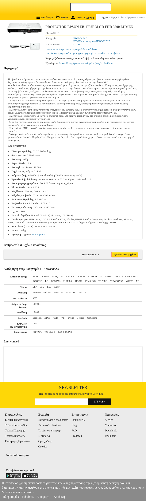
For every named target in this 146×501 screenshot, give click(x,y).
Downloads (111, 430)
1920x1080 (71, 292)
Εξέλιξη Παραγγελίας (16, 419)
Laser (57, 286)
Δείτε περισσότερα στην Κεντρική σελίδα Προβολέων (72, 49)
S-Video (80, 318)
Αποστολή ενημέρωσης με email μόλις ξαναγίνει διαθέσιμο (86, 63)
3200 (35, 298)
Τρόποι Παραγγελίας (16, 425)
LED (49, 286)
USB (55, 318)
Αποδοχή (59, 496)
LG (46, 281)
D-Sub (71, 318)
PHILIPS (67, 281)
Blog (74, 425)
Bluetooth (37, 318)
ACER (36, 276)
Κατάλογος (44, 17)
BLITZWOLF (67, 276)
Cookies (42, 446)
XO (137, 281)
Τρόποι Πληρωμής (15, 430)
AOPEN (45, 276)
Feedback (77, 435)
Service (109, 419)
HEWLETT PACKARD (126, 276)
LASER (77, 44)
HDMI (47, 318)
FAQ (74, 430)
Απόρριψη (42, 496)
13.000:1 (36, 312)
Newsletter (73, 387)
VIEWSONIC (116, 281)
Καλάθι (62, 17)
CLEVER (81, 276)
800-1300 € (49, 331)
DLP (35, 286)
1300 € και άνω (65, 331)
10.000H (36, 304)
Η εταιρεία (44, 435)
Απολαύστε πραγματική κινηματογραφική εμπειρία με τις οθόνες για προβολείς (83, 53)
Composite (92, 318)
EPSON (109, 276)
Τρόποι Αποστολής (15, 435)
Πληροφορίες (11, 496)
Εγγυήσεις (110, 435)
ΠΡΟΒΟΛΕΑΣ (80, 38)
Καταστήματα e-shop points (53, 419)
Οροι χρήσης (45, 441)
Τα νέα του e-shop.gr (49, 430)
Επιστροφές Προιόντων (17, 441)
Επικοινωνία (78, 419)
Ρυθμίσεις (28, 496)
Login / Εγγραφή (82, 17)
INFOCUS (37, 281)
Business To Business (49, 425)
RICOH (78, 281)
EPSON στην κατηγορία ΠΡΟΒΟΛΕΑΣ (91, 41)
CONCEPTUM (95, 276)
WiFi (63, 318)
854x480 (36, 292)
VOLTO (129, 281)
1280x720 (58, 292)
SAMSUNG (90, 281)
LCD (42, 286)
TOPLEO (102, 281)
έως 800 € (37, 331)
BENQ (55, 276)
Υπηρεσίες (110, 425)
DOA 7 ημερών (38, 234)
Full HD (47, 292)
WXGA (82, 292)
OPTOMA (56, 281)
